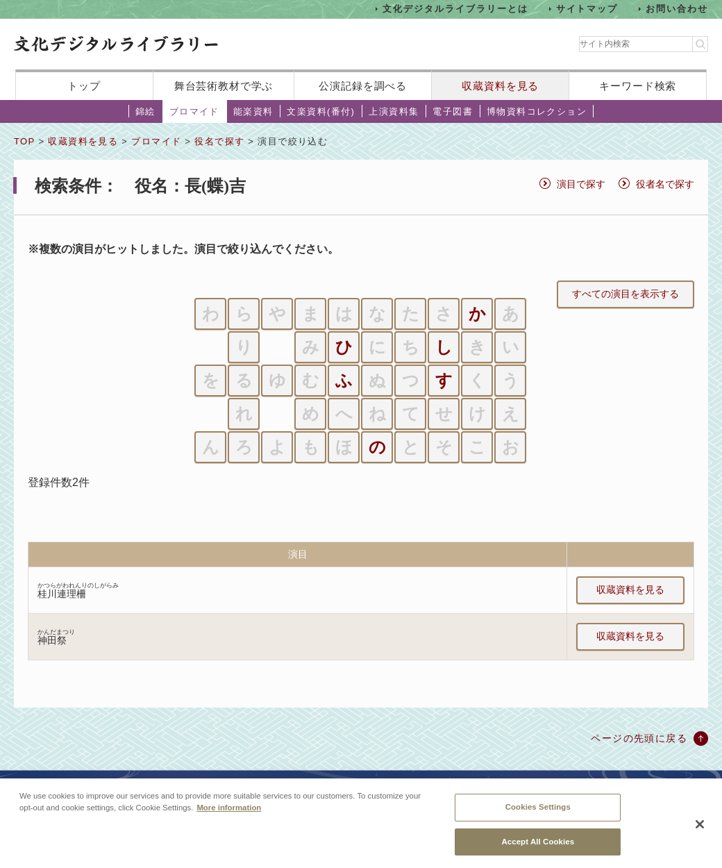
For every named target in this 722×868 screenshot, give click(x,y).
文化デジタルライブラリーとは (455, 8)
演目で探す (581, 184)
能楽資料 (253, 111)
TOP (24, 141)
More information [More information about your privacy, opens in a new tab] (228, 816)
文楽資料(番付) (321, 111)
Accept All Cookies (537, 850)
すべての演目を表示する (625, 293)
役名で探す (219, 141)
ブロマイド (194, 111)
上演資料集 (394, 111)
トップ (84, 86)
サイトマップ (587, 8)
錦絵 (145, 111)
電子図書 (453, 111)
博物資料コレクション (537, 111)
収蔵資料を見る (500, 86)
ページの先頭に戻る (639, 738)
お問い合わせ (677, 8)
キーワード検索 (637, 86)
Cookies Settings (538, 816)
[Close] (700, 833)
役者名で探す (665, 184)
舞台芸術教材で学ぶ (224, 86)
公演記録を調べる (363, 86)
